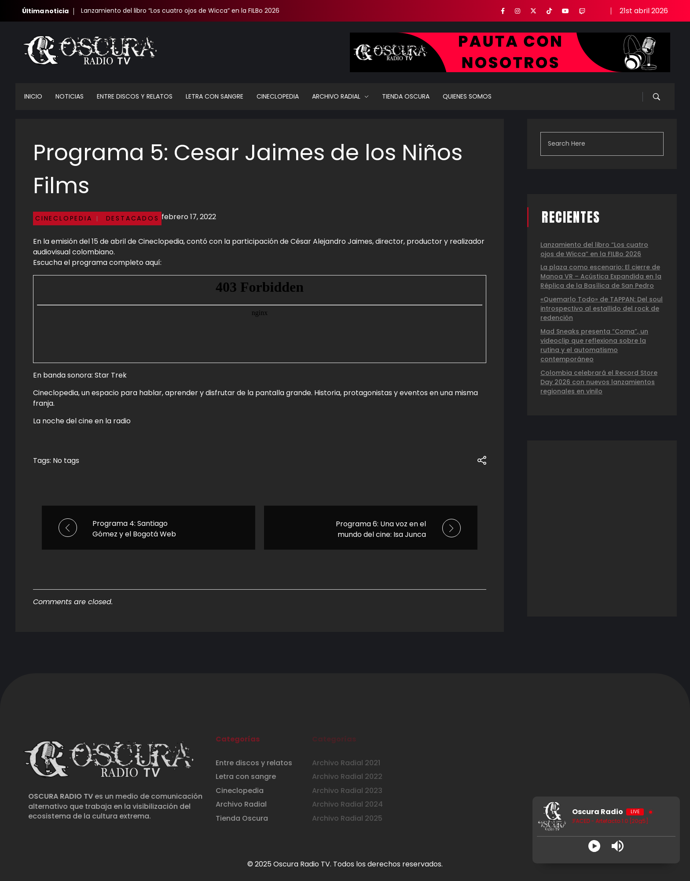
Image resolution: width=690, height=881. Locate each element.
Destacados (132, 218)
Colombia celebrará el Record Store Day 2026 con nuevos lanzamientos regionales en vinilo (598, 382)
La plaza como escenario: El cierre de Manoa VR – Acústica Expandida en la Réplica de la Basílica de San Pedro (600, 276)
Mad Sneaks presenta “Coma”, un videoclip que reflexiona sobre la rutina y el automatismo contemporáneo (594, 345)
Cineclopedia (63, 218)
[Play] (594, 846)
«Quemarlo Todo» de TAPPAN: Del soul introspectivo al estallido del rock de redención (601, 308)
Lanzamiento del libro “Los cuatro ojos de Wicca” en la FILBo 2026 (180, 10)
